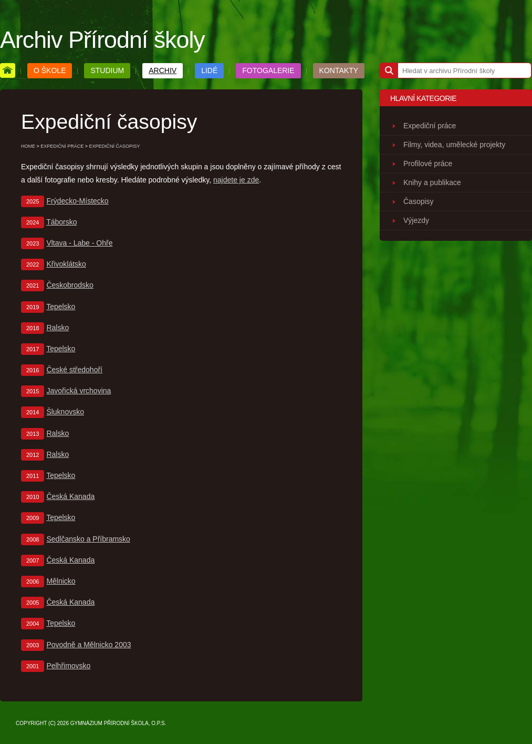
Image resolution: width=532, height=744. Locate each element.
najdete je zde (236, 180)
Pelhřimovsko (68, 665)
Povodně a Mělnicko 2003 (88, 644)
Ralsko (57, 327)
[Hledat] (389, 70)
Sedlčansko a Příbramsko (88, 539)
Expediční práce (429, 125)
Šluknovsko (65, 411)
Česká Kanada (70, 496)
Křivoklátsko (66, 264)
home (28, 146)
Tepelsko (60, 306)
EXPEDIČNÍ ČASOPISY (114, 146)
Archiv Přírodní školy (102, 39)
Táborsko (61, 222)
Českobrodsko (69, 285)
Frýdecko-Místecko (77, 201)
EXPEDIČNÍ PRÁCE (62, 146)
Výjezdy (416, 220)
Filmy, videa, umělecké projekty (454, 144)
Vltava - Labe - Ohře (79, 243)
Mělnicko (60, 581)
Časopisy (418, 201)
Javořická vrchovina (78, 390)
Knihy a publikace (432, 182)
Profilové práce (427, 163)
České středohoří (74, 369)
